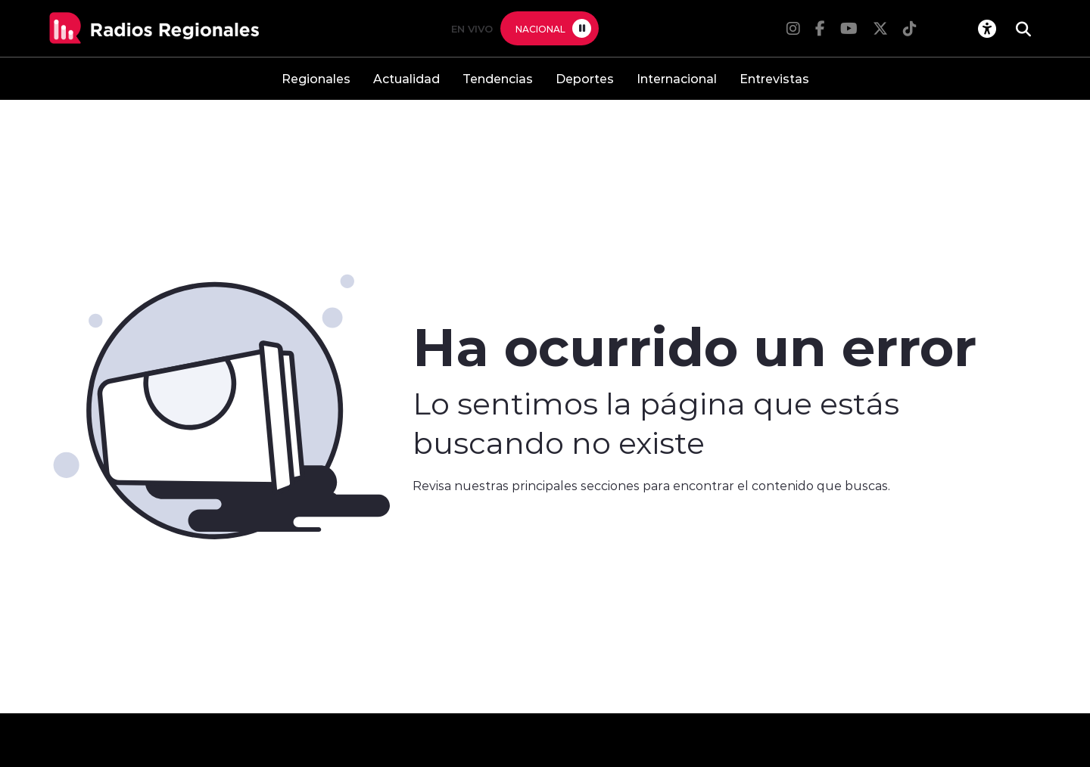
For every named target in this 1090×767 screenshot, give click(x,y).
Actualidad (406, 78)
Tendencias (497, 78)
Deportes (585, 78)
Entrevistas (774, 78)
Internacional (677, 78)
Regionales (316, 78)
